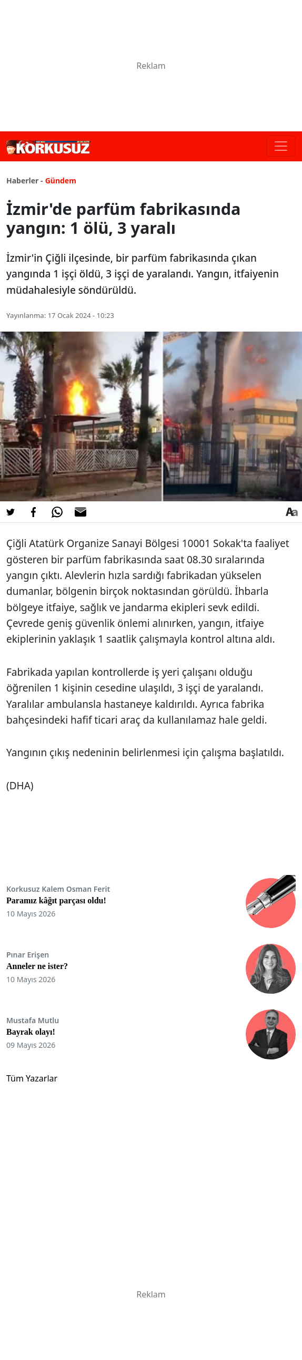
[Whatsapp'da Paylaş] (56, 511)
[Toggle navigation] (281, 146)
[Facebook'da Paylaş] (33, 511)
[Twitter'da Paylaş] (10, 511)
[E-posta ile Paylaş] (80, 511)
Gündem (60, 181)
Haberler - (24, 181)
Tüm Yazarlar (31, 1078)
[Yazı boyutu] (291, 511)
